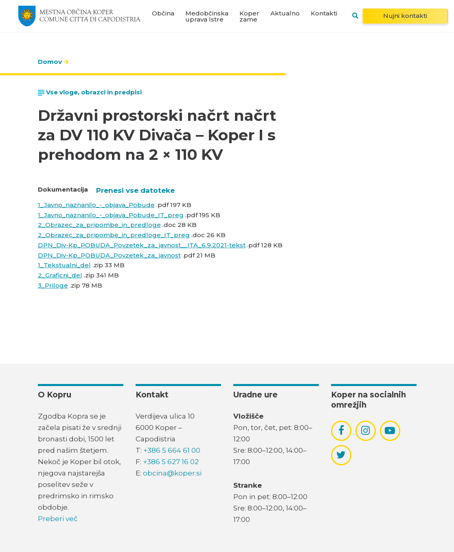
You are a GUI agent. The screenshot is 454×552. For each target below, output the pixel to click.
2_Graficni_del (60, 275)
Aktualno (285, 13)
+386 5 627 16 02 (171, 462)
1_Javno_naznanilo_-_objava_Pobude (96, 205)
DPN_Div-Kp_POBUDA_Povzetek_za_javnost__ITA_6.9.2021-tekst (142, 245)
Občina (163, 13)
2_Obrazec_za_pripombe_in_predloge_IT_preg (114, 235)
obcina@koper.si (172, 473)
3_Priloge (53, 285)
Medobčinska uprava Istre (206, 16)
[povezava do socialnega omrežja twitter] (341, 454)
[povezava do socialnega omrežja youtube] (390, 430)
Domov (50, 61)
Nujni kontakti (405, 16)
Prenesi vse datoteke (135, 190)
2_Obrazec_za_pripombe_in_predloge (99, 225)
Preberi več (58, 519)
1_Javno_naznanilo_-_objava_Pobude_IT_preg (111, 215)
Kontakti (324, 13)
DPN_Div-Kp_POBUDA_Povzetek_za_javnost (109, 255)
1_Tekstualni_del (64, 265)
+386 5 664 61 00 (171, 450)
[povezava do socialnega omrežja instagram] (365, 430)
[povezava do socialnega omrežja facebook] (341, 430)
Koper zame (249, 16)
